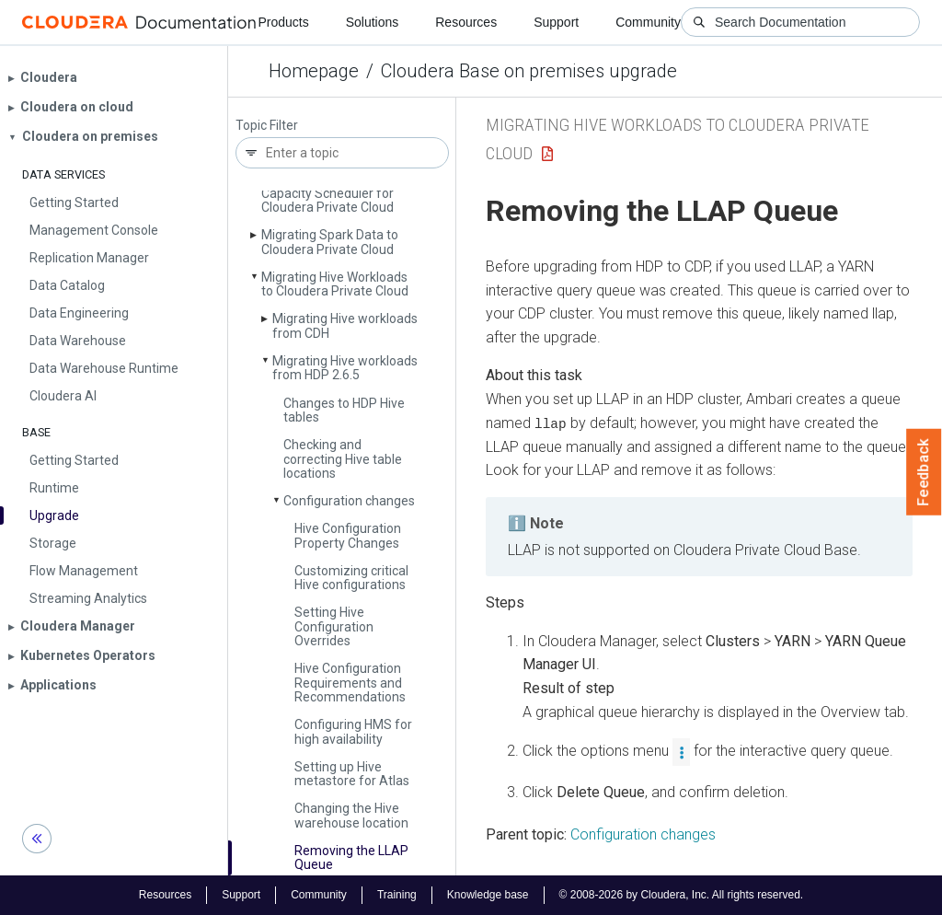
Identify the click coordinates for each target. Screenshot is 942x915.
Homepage (314, 71)
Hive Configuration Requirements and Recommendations (350, 682)
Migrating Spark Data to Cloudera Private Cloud (329, 241)
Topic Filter (267, 126)
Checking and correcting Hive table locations (342, 459)
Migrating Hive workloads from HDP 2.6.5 (345, 367)
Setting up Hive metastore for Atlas (351, 773)
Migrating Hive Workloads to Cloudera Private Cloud (334, 284)
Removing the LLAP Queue (351, 857)
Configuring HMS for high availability (353, 731)
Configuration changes (349, 500)
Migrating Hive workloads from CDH (345, 325)
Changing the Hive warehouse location (351, 815)
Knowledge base (488, 894)
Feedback (924, 472)
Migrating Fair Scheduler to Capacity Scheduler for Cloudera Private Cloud (339, 192)
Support (556, 22)
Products (283, 22)
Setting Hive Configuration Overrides (333, 626)
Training (397, 894)
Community (648, 22)
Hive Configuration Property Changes (347, 535)
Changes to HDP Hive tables (344, 410)
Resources (466, 22)
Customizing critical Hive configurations (351, 577)
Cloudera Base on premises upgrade (529, 71)
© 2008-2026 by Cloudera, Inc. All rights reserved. (681, 894)
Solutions (372, 22)
